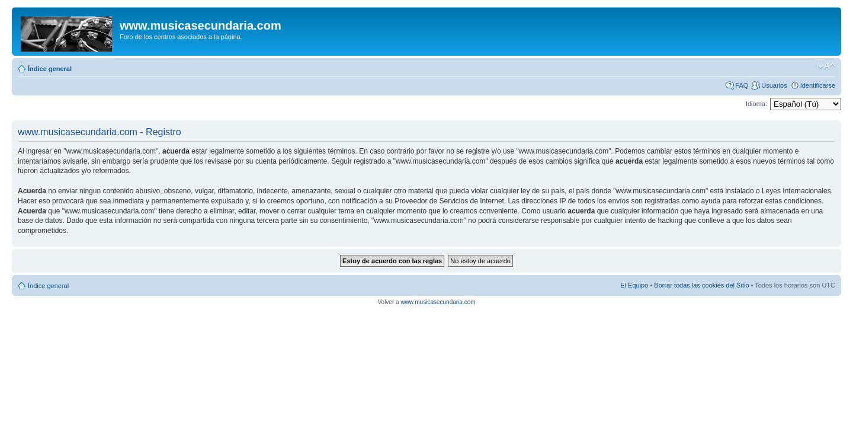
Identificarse (817, 85)
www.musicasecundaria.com (437, 302)
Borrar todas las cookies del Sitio (701, 285)
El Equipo (634, 285)
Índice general (50, 68)
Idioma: (756, 103)
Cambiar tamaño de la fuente (826, 66)
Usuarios (774, 85)
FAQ (741, 85)
